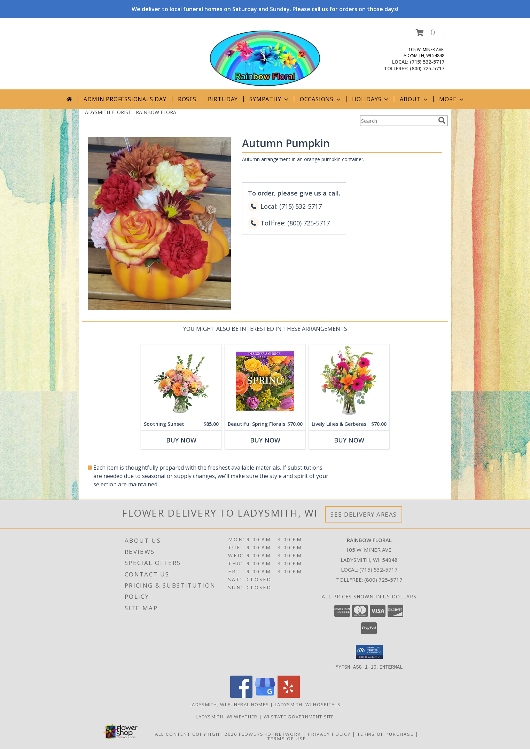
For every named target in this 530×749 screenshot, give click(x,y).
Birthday (223, 99)
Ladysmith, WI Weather (226, 716)
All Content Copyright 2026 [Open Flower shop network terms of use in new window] (196, 734)
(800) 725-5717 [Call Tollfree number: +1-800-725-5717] (383, 579)
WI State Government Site (299, 716)
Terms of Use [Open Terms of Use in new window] (286, 738)
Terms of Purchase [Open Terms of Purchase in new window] (385, 734)
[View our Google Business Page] (265, 695)
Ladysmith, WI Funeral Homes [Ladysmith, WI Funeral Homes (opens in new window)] (229, 704)
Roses (187, 99)
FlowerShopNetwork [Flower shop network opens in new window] (270, 734)
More (452, 99)
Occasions (321, 99)
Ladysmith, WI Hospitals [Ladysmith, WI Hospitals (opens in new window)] (308, 704)
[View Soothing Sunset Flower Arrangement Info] (181, 381)
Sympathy (269, 99)
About (414, 99)
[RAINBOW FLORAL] (265, 57)
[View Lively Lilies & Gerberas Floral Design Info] (349, 381)
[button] (425, 32)
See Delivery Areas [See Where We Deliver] (363, 514)
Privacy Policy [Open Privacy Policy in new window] (329, 734)
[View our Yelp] (289, 695)
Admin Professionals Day (125, 99)
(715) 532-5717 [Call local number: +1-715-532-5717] (427, 61)
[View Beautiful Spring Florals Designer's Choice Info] (265, 381)
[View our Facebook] (241, 695)
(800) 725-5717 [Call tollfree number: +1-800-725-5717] (427, 68)
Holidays (371, 99)
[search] (441, 120)
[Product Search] (397, 121)
